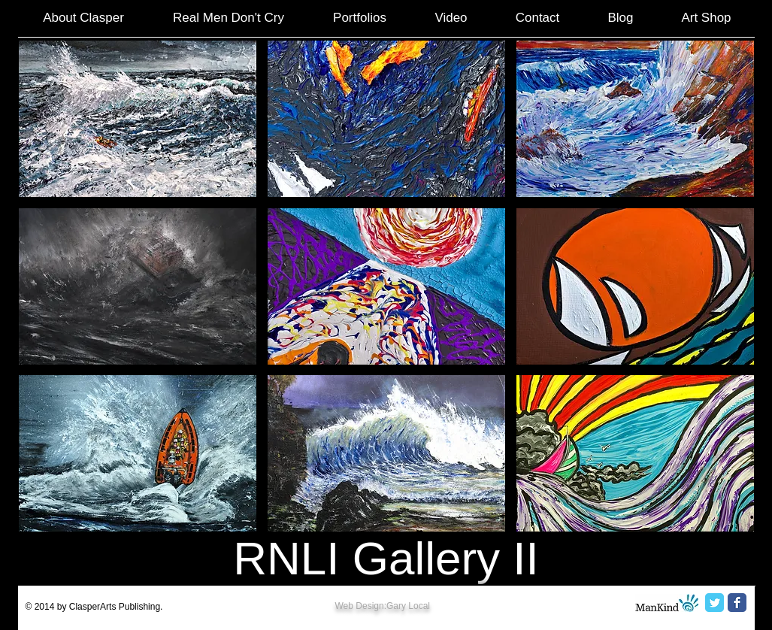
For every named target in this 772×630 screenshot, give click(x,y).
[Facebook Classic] (737, 602)
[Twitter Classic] (714, 602)
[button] (137, 119)
